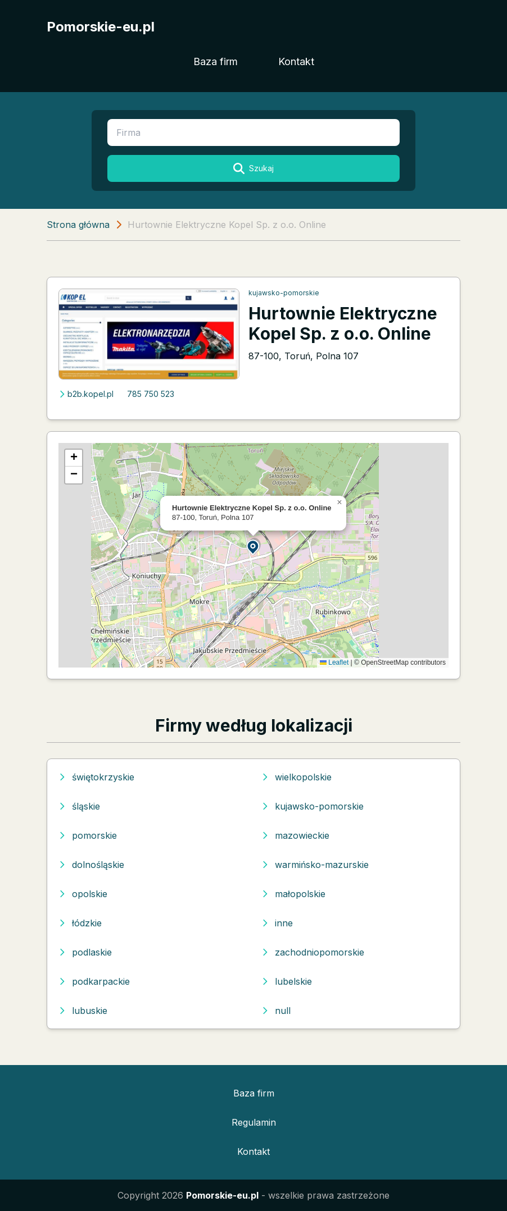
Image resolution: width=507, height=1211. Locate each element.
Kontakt (296, 61)
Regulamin (254, 1122)
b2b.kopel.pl (86, 394)
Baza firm (215, 61)
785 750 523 (150, 394)
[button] (253, 546)
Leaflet (334, 662)
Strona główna (78, 224)
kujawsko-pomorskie (283, 293)
